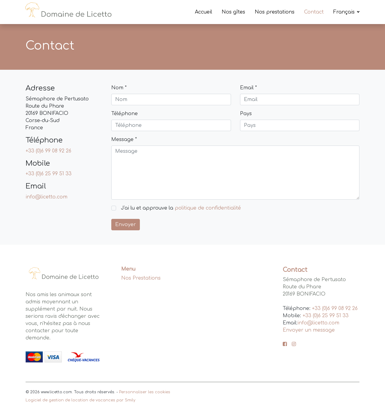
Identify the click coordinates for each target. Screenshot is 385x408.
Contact (314, 12)
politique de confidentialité (208, 208)
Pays (246, 113)
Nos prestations (274, 12)
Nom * (119, 87)
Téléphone (124, 113)
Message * (124, 139)
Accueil (203, 12)
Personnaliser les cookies (144, 392)
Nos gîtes (233, 12)
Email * (248, 87)
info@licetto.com (46, 197)
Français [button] (344, 12)
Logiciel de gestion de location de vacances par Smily (80, 400)
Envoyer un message (309, 330)
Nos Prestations (141, 278)
